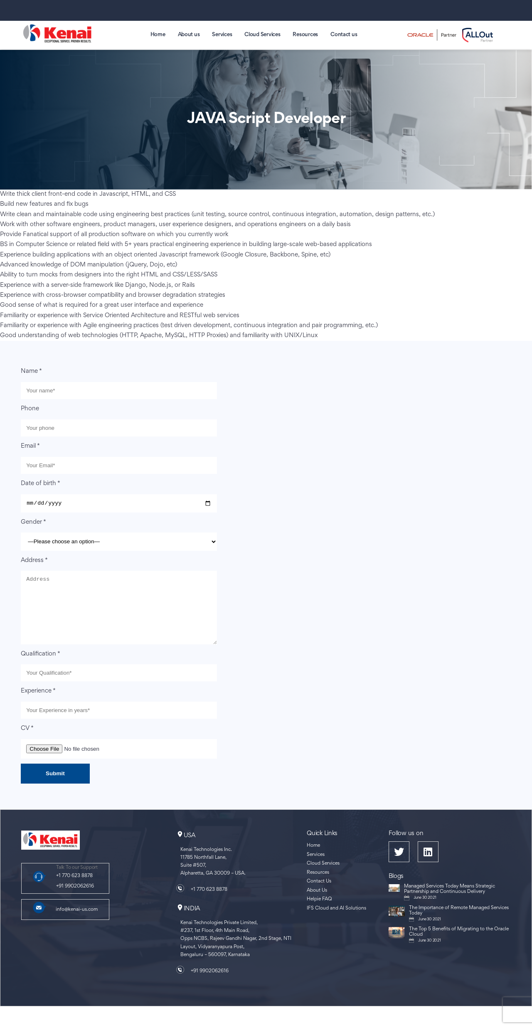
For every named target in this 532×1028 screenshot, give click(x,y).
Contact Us (319, 895)
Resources (305, 34)
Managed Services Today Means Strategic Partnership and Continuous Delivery (449, 903)
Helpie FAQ (319, 913)
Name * (31, 371)
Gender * (33, 523)
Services (222, 34)
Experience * (38, 705)
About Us (317, 904)
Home (157, 34)
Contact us (343, 34)
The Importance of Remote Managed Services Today (459, 924)
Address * (34, 561)
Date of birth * (40, 483)
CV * (27, 742)
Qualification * (40, 667)
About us (189, 34)
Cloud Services (262, 34)
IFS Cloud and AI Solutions (336, 922)
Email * (30, 446)
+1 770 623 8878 (74, 889)
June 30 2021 (425, 911)
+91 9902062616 (75, 899)
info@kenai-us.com (77, 923)
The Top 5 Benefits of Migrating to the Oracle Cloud (459, 946)
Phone (30, 409)
